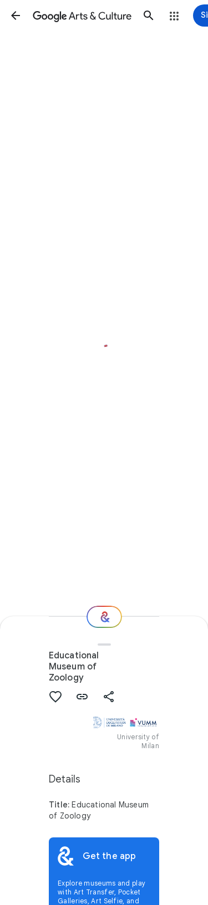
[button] (15, 15)
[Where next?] (104, 617)
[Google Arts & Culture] (82, 15)
